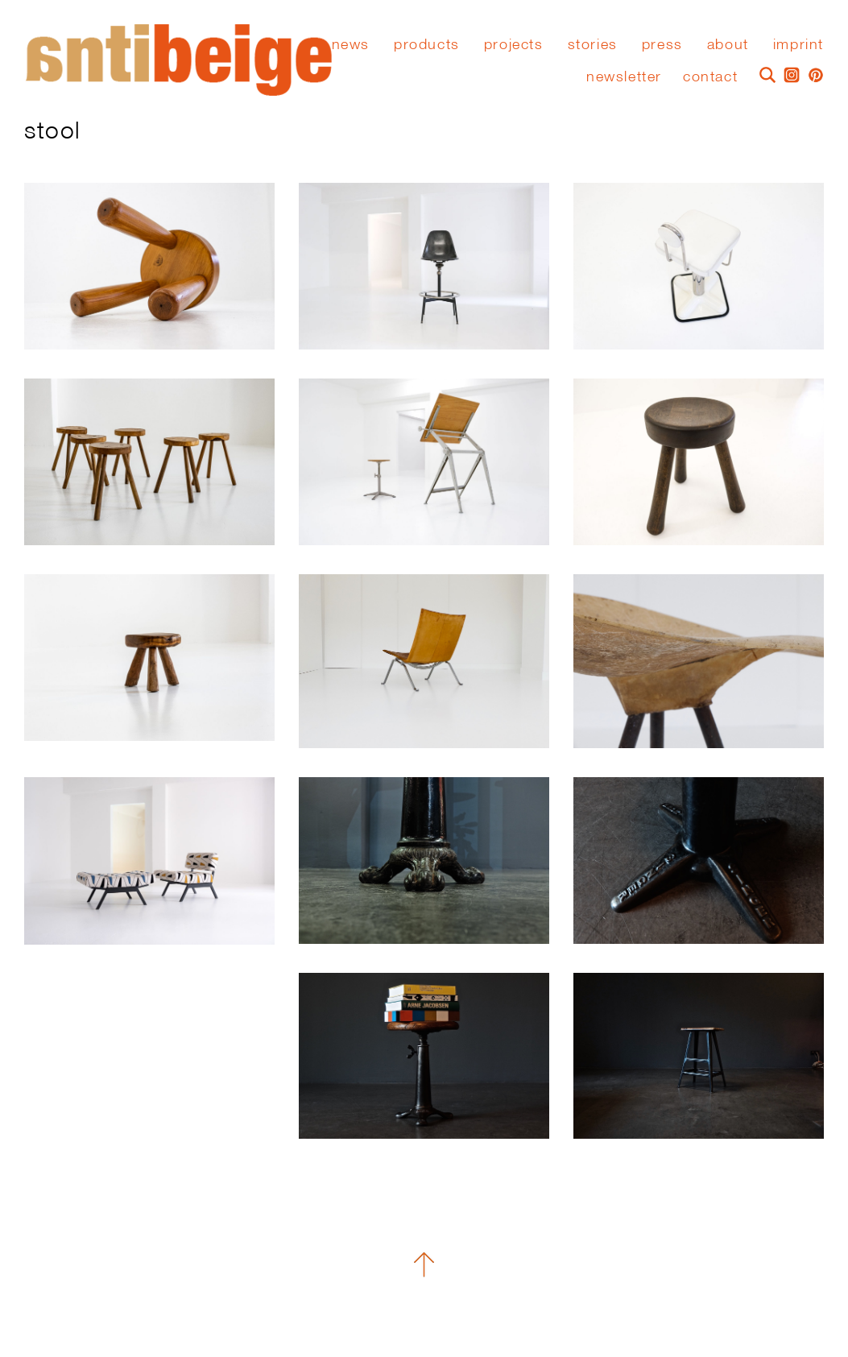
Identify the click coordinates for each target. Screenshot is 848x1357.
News (351, 44)
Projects (514, 44)
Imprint (798, 44)
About (728, 44)
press (662, 44)
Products (427, 44)
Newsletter (624, 76)
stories (593, 44)
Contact (710, 76)
